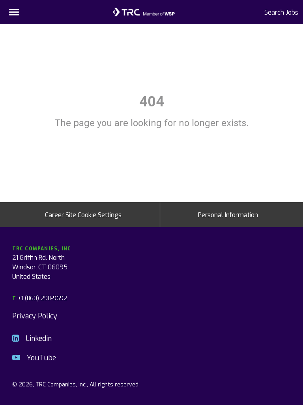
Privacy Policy (34, 315)
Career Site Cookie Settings (83, 214)
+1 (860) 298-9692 (39, 298)
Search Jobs (281, 12)
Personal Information (228, 214)
